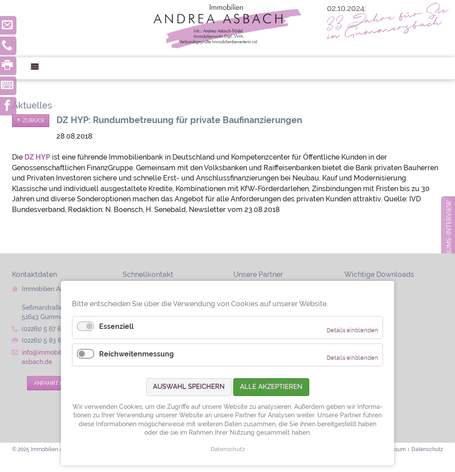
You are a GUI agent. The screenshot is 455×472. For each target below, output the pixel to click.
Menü (38, 68)
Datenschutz (228, 449)
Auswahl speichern (189, 387)
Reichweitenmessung (136, 354)
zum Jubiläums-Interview (448, 244)
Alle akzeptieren (271, 387)
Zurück (34, 120)
